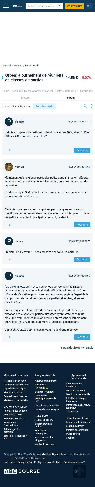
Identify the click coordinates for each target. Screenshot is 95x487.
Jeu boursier (72, 411)
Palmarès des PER (44, 419)
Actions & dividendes (15, 380)
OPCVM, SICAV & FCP (15, 406)
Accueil (7, 65)
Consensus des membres (74, 385)
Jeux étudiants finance (78, 418)
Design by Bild (25, 462)
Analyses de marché (46, 380)
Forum (71, 97)
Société (59, 90)
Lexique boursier (75, 426)
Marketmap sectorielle (16, 400)
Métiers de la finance (77, 429)
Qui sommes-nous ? (74, 462)
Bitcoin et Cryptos (13, 392)
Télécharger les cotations (12, 430)
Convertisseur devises (15, 396)
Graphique (17, 90)
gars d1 (19, 167)
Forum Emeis (32, 65)
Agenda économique (14, 388)
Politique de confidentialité (48, 462)
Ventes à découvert (45, 444)
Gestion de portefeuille (78, 394)
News (27, 90)
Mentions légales (51, 454)
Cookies (70, 437)
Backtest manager (44, 391)
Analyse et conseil (43, 90)
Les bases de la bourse (78, 422)
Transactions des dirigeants (44, 439)
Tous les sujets (44, 106)
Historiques (86, 90)
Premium (74, 5)
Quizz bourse (73, 433)
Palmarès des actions (15, 410)
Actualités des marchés (16, 384)
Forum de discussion (77, 347)
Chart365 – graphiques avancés (45, 397)
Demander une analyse (47, 409)
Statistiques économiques (11, 424)
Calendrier (71, 90)
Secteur (25, 97)
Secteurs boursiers (14, 418)
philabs (19, 121)
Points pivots (41, 415)
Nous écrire (10, 462)
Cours (5, 90)
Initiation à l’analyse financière (76, 399)
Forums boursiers (75, 390)
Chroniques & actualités (47, 405)
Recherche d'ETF (13, 414)
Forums (18, 65)
